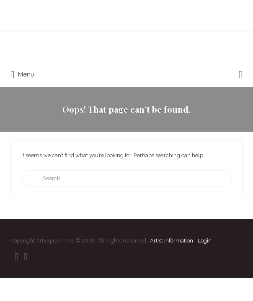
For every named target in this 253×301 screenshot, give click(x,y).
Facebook (16, 257)
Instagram (26, 257)
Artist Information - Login (181, 240)
